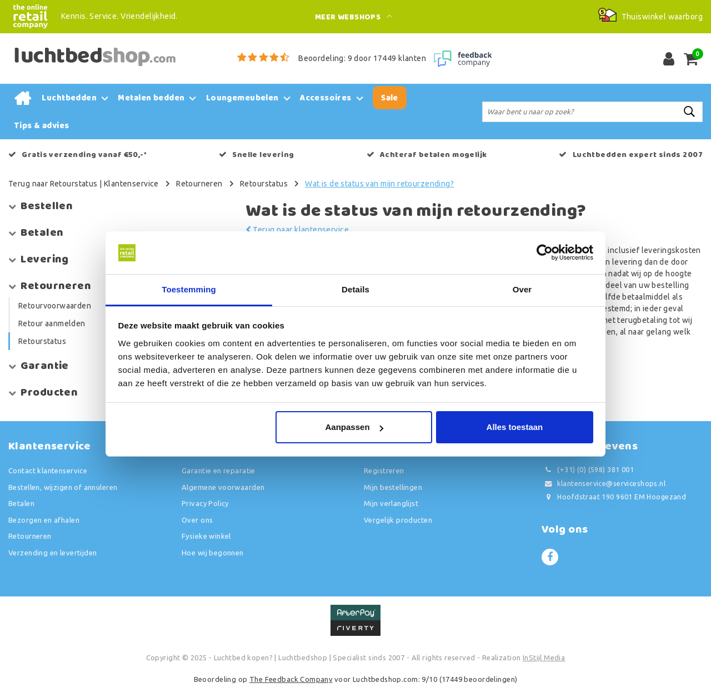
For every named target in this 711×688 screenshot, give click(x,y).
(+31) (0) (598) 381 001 (588, 470)
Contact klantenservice (47, 470)
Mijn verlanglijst (391, 503)
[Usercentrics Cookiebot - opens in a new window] (544, 253)
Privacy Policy (205, 503)
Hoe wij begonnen (213, 553)
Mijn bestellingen (393, 487)
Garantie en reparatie (219, 470)
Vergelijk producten (398, 520)
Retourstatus (264, 183)
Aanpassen (354, 427)
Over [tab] (522, 289)
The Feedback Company (290, 679)
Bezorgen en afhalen (43, 520)
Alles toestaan (515, 427)
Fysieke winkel (206, 536)
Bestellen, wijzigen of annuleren (62, 487)
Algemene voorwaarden (223, 487)
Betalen (21, 503)
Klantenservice (131, 183)
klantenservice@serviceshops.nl (603, 483)
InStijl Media (544, 657)
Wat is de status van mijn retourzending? (379, 183)
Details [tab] (355, 289)
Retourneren (199, 183)
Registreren (384, 470)
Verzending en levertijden (52, 553)
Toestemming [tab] (189, 289)
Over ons (197, 520)
